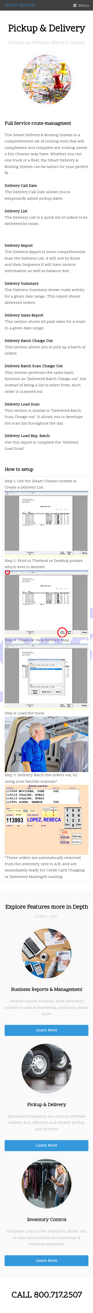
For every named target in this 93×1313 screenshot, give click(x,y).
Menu (84, 5)
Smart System (20, 5)
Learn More (46, 1030)
